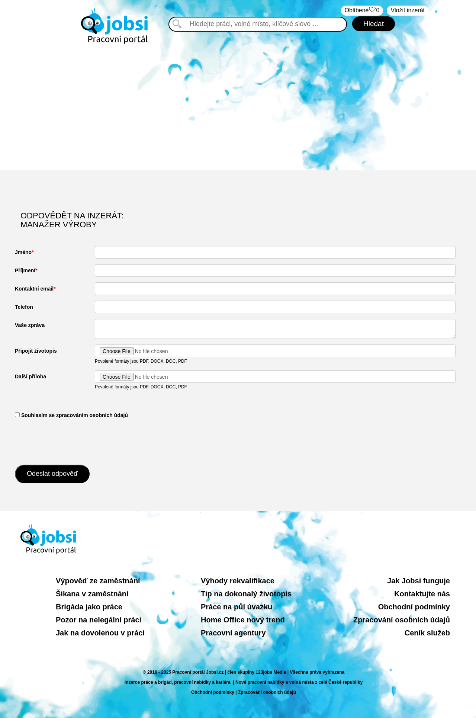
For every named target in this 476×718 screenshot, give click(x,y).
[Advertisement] (238, 107)
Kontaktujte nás (422, 594)
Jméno (23, 252)
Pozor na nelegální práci (98, 620)
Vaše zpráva (30, 325)
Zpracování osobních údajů (401, 620)
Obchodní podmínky (414, 607)
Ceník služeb (427, 633)
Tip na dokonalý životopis (246, 594)
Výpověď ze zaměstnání (98, 581)
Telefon (24, 307)
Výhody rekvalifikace (237, 581)
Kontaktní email (34, 289)
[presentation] (71, 440)
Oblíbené (362, 10)
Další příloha (30, 376)
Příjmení (25, 270)
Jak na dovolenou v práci (100, 633)
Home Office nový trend (243, 620)
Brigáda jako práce (89, 607)
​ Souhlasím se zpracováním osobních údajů (71, 415)
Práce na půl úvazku (236, 607)
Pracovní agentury (233, 633)
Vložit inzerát (407, 10)
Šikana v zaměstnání (92, 594)
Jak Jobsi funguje (418, 581)
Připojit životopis (36, 351)
